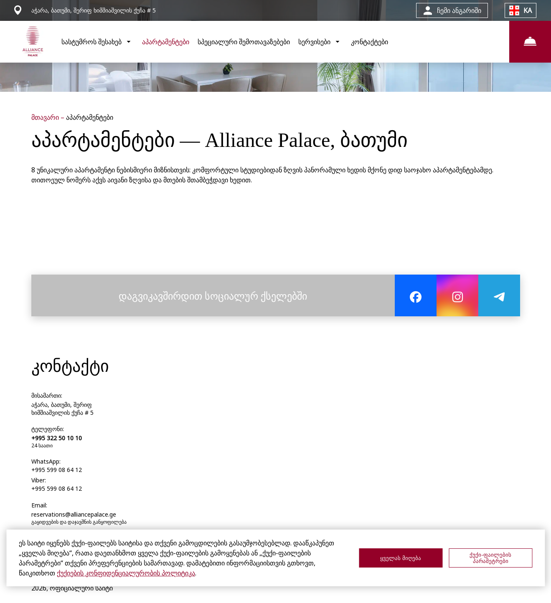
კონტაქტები (369, 41)
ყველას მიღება (400, 558)
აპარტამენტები (165, 41)
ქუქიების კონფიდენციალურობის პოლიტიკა (126, 573)
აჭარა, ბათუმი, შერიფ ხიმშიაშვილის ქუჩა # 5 (62, 408)
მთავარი (46, 117)
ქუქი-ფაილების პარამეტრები (490, 558)
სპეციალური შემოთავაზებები (244, 41)
